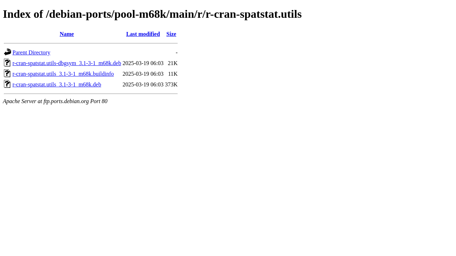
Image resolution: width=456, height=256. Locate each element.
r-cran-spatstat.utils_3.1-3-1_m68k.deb (56, 84)
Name (66, 34)
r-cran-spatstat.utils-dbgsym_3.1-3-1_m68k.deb (66, 63)
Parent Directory (31, 52)
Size (171, 34)
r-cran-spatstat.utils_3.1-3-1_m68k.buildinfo (63, 74)
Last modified (143, 34)
